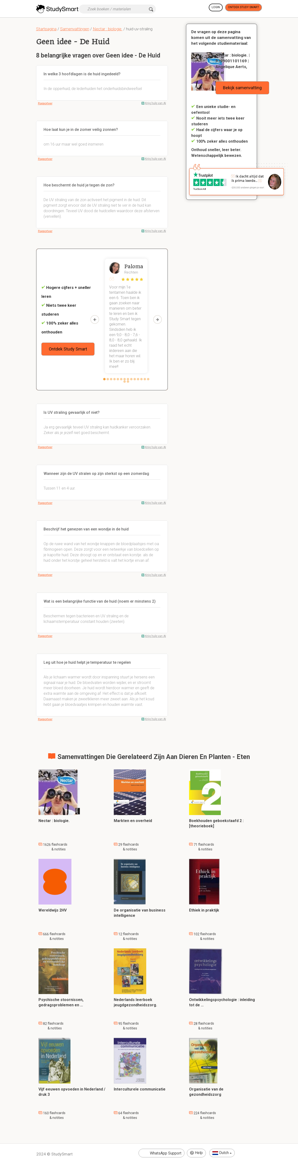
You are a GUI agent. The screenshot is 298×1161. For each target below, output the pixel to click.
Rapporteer (45, 103)
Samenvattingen (74, 28)
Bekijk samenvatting (242, 87)
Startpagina (46, 28)
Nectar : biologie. (107, 28)
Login (216, 7)
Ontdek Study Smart (243, 7)
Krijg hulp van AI (155, 103)
